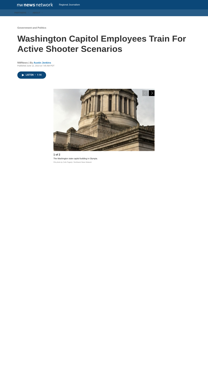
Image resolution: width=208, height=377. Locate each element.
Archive (79, 357)
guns (99, 277)
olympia (130, 277)
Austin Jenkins (42, 68)
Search (79, 350)
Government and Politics (31, 33)
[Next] (152, 161)
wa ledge (68, 284)
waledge (114, 277)
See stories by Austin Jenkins (86, 323)
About (36, 18)
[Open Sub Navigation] (28, 18)
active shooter (88, 284)
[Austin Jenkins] (59, 308)
